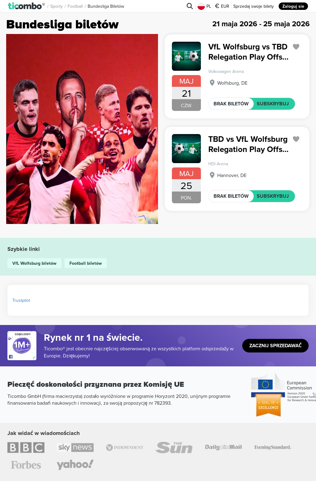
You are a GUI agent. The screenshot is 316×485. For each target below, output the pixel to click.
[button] (26, 6)
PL (204, 6)
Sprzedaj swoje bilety (253, 6)
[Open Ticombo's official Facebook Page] (22, 357)
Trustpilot (21, 300)
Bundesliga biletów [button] (106, 6)
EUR (222, 6)
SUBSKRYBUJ (273, 103)
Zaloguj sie (293, 6)
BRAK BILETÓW (231, 103)
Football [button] (75, 6)
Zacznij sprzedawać (275, 345)
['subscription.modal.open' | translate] (296, 47)
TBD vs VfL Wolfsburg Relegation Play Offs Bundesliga (248, 144)
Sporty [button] (56, 6)
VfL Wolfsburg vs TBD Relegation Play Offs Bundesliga (248, 52)
